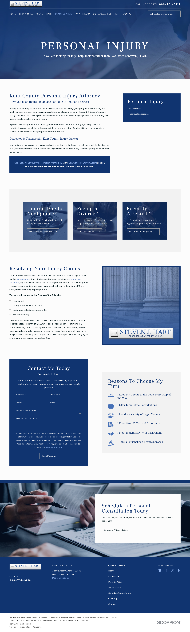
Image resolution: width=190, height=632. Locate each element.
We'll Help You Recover (47, 231)
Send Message (45, 456)
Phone (15, 402)
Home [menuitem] (12, 14)
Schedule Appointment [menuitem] (106, 14)
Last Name (51, 394)
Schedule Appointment (119, 593)
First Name (17, 394)
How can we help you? (23, 418)
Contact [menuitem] (128, 14)
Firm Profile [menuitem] (26, 14)
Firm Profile (113, 576)
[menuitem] (152, 108)
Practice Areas (115, 582)
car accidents (19, 279)
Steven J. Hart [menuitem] (44, 14)
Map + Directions (60, 578)
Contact (112, 604)
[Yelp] (179, 570)
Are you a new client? (22, 410)
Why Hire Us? (114, 587)
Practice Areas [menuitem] (63, 14)
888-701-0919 (169, 4)
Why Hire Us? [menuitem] (83, 14)
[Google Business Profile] (159, 570)
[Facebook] (166, 570)
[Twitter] (172, 570)
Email (48, 402)
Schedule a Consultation (164, 14)
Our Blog (112, 598)
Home (111, 570)
